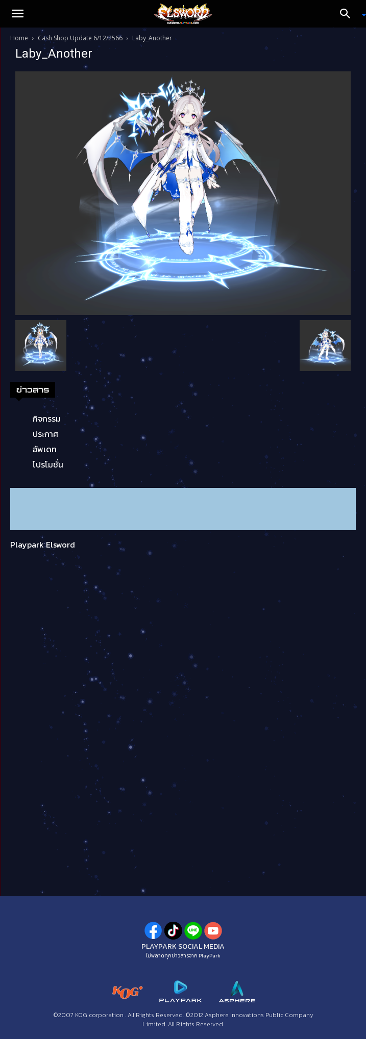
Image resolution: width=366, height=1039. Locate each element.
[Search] (348, 14)
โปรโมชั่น (48, 464)
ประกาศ (45, 434)
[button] (17, 14)
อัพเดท (45, 449)
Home (19, 38)
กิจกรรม (47, 418)
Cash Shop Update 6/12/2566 (80, 38)
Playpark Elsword (42, 544)
